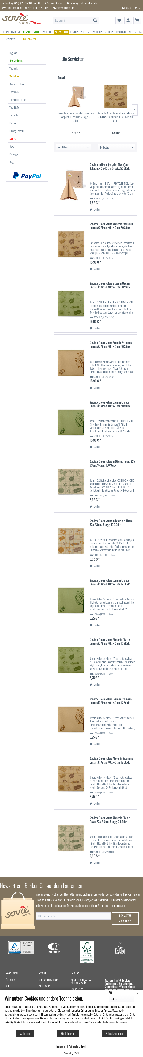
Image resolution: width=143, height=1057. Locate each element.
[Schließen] (137, 993)
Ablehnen (25, 1033)
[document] (71, 1012)
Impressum (61, 1046)
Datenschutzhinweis (78, 1046)
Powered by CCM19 (72, 1053)
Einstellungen (67, 1033)
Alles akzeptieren (114, 1033)
